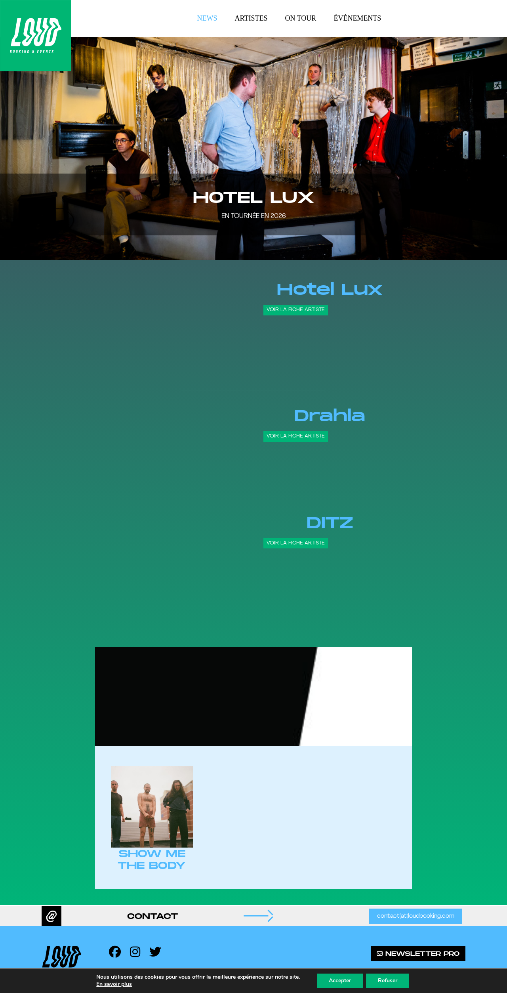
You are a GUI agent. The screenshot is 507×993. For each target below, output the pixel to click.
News (207, 18)
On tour (300, 18)
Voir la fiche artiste (296, 309)
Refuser (387, 980)
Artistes (251, 18)
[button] (16, 148)
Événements (357, 18)
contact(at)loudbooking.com (415, 916)
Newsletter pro (418, 953)
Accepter (340, 980)
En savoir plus (114, 984)
